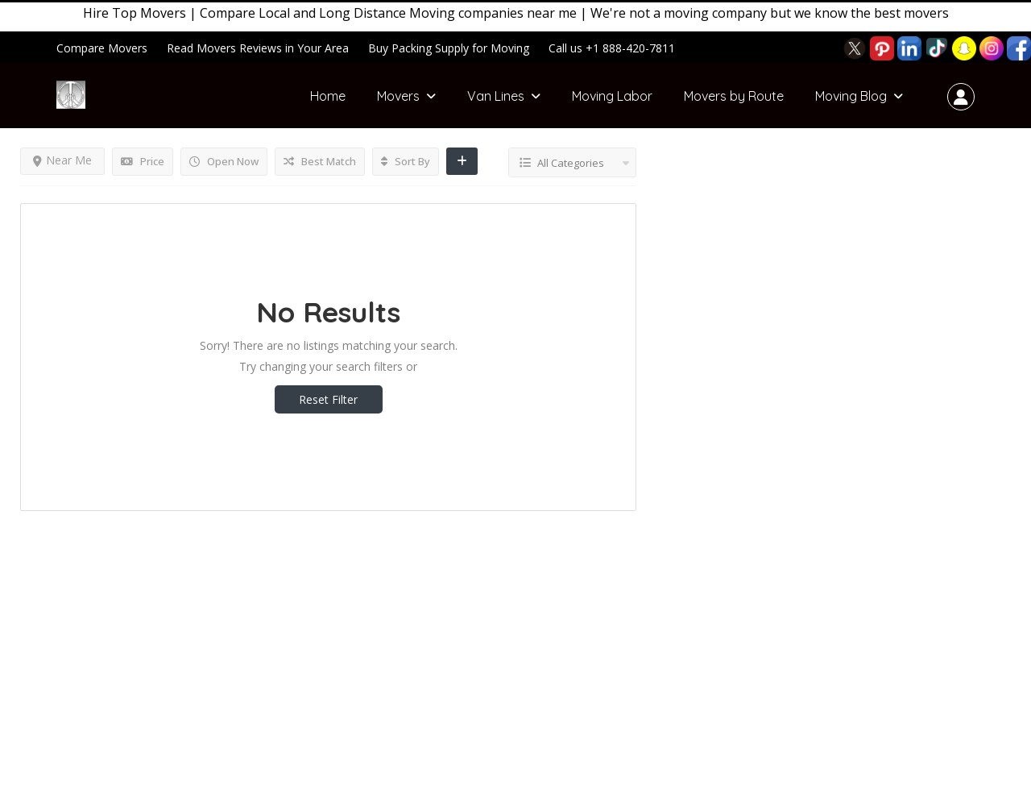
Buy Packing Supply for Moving (448, 48)
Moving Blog (851, 96)
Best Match (320, 161)
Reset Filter (328, 399)
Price (142, 161)
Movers (398, 96)
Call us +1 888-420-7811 (612, 48)
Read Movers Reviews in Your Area (258, 48)
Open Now (224, 161)
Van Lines (495, 96)
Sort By (405, 161)
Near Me (62, 160)
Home (328, 96)
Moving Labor (612, 96)
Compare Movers (101, 48)
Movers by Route (734, 96)
